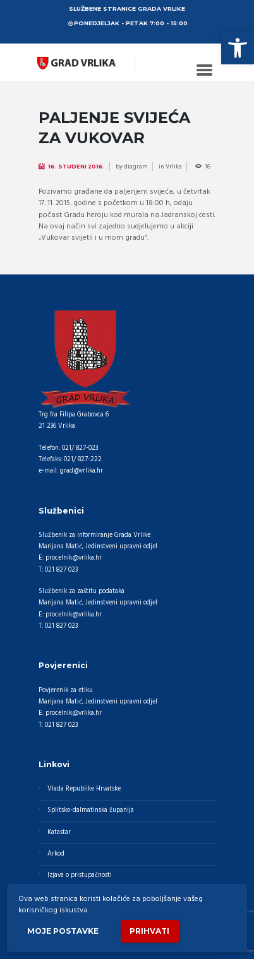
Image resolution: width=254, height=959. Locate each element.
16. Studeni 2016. (76, 166)
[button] (237, 48)
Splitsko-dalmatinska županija (90, 810)
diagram (136, 167)
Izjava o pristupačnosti (79, 875)
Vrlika (174, 167)
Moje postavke (63, 931)
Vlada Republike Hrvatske (84, 789)
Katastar (59, 832)
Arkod (55, 854)
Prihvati (149, 931)
